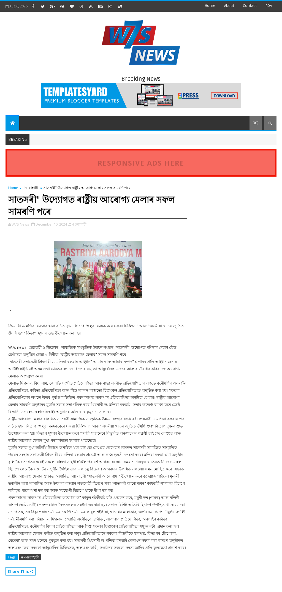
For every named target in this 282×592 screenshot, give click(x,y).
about (229, 5)
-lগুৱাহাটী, (79, 224)
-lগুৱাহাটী (30, 187)
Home (210, 5)
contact (250, 5)
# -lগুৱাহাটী (30, 557)
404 (268, 5)
